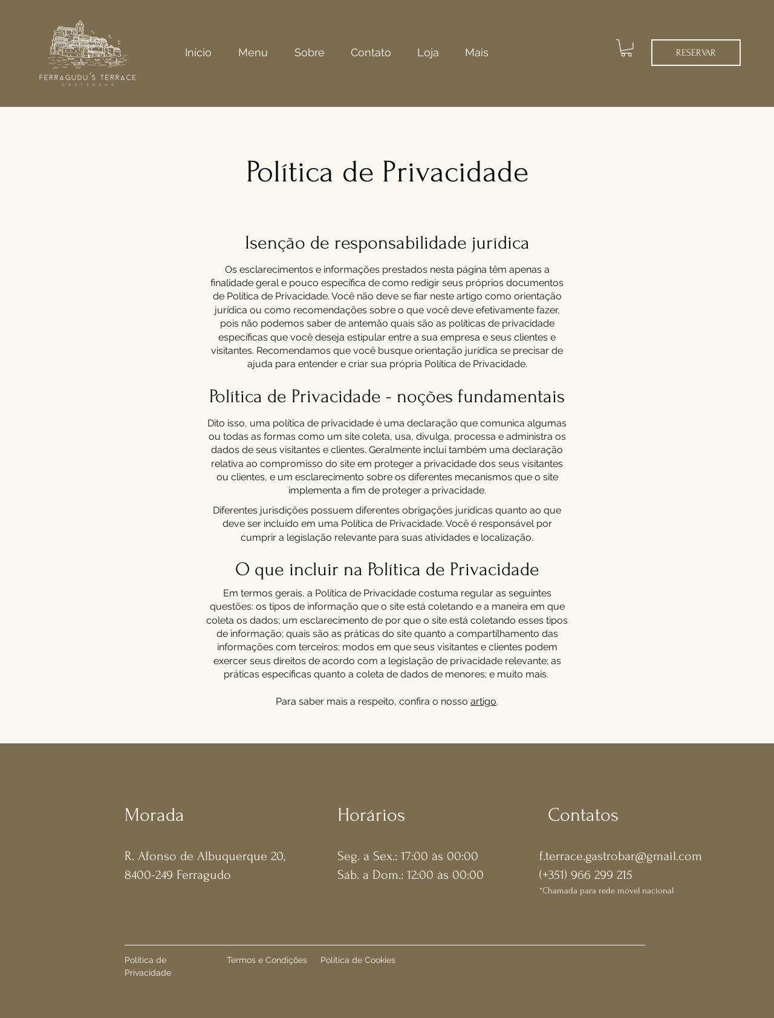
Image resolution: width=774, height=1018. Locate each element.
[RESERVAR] (696, 52)
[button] (626, 48)
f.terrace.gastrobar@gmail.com (620, 856)
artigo (483, 701)
